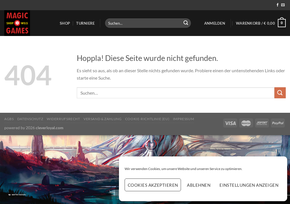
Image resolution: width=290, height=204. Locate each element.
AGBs (9, 119)
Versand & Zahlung (102, 119)
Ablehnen (198, 185)
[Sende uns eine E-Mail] (283, 5)
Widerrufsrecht (63, 119)
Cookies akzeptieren (153, 185)
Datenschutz (30, 119)
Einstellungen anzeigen (248, 185)
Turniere (85, 23)
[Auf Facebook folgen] (277, 5)
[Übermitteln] (186, 23)
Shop (65, 23)
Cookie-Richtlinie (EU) (147, 119)
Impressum (183, 119)
